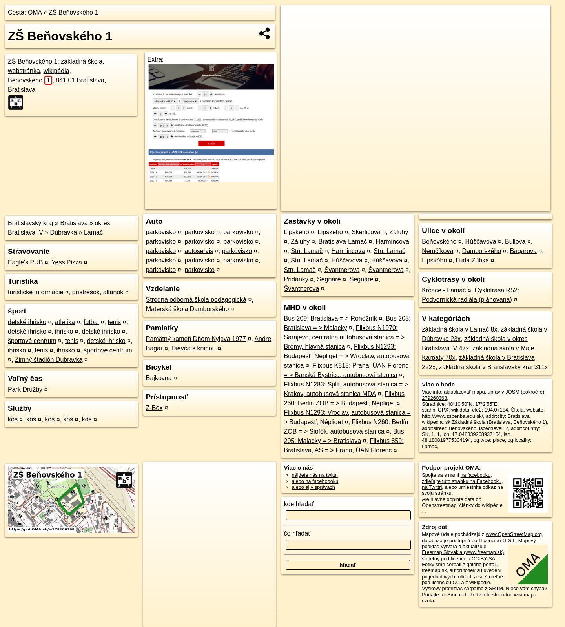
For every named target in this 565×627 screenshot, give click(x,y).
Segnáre (329, 279)
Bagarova (523, 251)
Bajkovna (159, 378)
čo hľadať (297, 533)
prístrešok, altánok (98, 292)
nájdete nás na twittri (315, 475)
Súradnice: (434, 404)
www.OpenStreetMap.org (514, 534)
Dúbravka (63, 232)
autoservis (199, 251)
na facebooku (475, 475)
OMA (35, 12)
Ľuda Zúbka (472, 260)
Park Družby (25, 389)
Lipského (296, 232)
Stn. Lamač (307, 251)
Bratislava (73, 223)
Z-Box (154, 408)
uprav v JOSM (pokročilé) (516, 392)
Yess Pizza (66, 262)
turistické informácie (35, 292)
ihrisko (64, 331)
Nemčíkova (437, 251)
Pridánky (296, 279)
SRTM (496, 588)
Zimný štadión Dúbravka (49, 359)
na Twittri (432, 487)
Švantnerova (342, 269)
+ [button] (294, 18)
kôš (13, 419)
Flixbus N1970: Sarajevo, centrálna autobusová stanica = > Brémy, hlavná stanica (344, 337)
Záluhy (398, 232)
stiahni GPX (435, 410)
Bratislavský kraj (30, 223)
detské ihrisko (27, 322)
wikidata (460, 410)
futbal (91, 322)
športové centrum (32, 340)
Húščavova (347, 260)
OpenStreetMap (417, 205)
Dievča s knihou (193, 348)
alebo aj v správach (313, 487)
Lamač (93, 232)
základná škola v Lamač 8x (459, 329)
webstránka (24, 70)
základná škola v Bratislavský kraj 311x (493, 367)
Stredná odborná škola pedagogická (196, 299)
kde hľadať (299, 504)
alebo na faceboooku (315, 481)
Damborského (481, 251)
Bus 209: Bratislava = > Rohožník (330, 318)
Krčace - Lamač (444, 290)
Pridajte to (433, 595)
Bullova (515, 241)
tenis (114, 322)
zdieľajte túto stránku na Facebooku (461, 481)
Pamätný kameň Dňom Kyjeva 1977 (196, 338)
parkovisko (161, 232)
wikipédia (56, 70)
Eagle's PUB (25, 262)
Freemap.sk (457, 205)
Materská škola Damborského (187, 309)
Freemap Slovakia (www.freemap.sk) (463, 552)
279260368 (434, 398)
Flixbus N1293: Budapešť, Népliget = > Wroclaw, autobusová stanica (347, 356)
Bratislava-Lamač (343, 241)
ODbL (508, 540)
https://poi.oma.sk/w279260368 (516, 205)
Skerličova (366, 232)
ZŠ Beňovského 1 (73, 12)
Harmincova (392, 241)
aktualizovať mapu (464, 392)
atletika (65, 322)
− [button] (294, 30)
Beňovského (30, 80)
